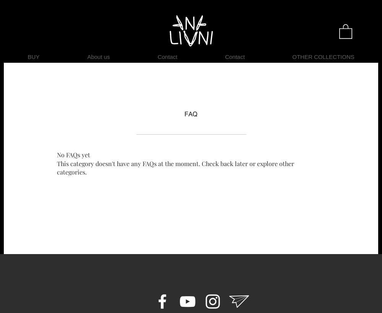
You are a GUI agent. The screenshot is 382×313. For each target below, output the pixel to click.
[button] (345, 31)
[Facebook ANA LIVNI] (162, 301)
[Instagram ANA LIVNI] (212, 301)
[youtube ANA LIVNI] (187, 301)
